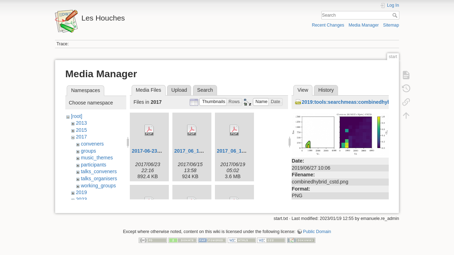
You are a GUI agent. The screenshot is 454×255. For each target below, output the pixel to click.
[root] (76, 116)
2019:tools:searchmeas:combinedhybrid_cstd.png (360, 102)
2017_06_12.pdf (192, 151)
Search (395, 15)
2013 (81, 123)
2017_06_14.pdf (235, 151)
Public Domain (317, 228)
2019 (81, 192)
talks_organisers (99, 178)
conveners (92, 144)
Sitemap (391, 25)
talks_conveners (99, 171)
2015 (81, 130)
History (326, 90)
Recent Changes (328, 25)
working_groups (98, 185)
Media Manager (364, 25)
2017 (81, 137)
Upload (179, 90)
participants (93, 165)
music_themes (97, 157)
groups (88, 151)
